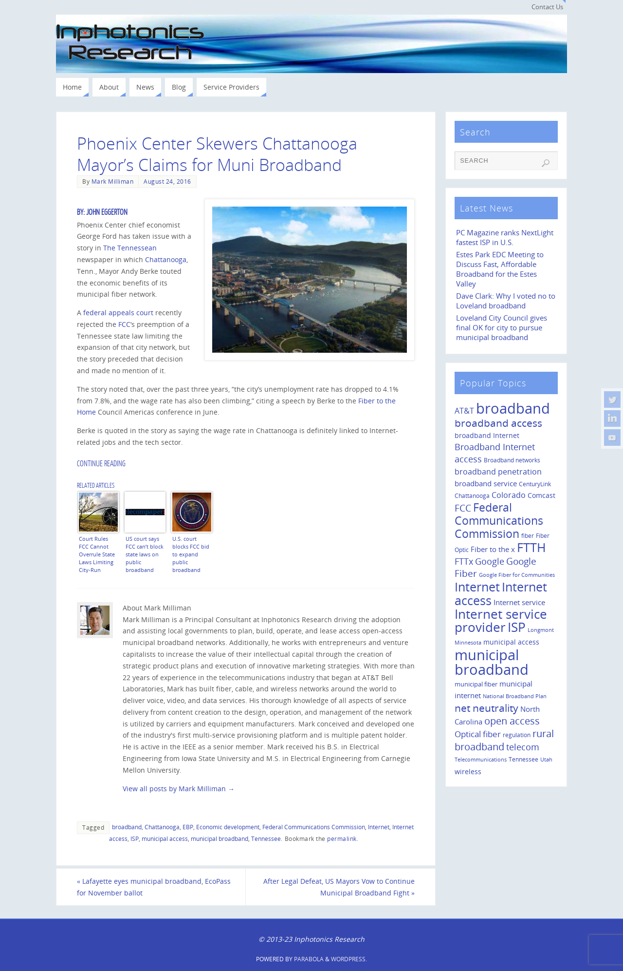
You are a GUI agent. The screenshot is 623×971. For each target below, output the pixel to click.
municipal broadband (219, 838)
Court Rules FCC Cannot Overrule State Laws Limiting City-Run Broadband (97, 554)
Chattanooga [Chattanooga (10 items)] (472, 495)
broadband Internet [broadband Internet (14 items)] (487, 435)
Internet (378, 827)
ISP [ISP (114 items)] (517, 627)
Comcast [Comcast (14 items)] (541, 495)
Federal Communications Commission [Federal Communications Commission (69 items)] (499, 520)
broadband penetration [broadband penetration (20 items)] (498, 471)
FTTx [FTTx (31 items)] (464, 561)
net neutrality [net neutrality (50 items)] (486, 708)
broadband (127, 827)
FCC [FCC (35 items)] (463, 508)
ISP (134, 838)
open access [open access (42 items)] (512, 720)
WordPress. (349, 959)
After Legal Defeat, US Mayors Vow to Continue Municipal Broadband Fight (339, 886)
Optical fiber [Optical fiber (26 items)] (478, 734)
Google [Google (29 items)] (489, 561)
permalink (342, 838)
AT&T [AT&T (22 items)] (464, 410)
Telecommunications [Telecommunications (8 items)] (481, 759)
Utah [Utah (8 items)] (546, 759)
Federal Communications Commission (313, 827)
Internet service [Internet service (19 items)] (519, 602)
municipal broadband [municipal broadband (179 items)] (492, 662)
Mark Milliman (113, 181)
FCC (124, 324)
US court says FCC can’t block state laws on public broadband (145, 554)
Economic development (227, 827)
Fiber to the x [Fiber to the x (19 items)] (493, 549)
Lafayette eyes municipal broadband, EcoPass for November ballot (154, 886)
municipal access (165, 838)
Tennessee (266, 838)
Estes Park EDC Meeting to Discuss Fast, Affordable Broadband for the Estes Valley (500, 269)
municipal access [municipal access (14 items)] (511, 642)
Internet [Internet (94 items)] (477, 586)
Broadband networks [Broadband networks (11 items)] (512, 460)
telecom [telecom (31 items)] (522, 747)
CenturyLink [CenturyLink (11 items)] (535, 484)
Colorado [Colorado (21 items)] (509, 495)
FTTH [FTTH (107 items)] (531, 547)
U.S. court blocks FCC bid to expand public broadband (190, 554)
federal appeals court (118, 312)
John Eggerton (107, 212)
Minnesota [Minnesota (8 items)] (468, 642)
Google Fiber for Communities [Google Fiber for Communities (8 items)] (517, 574)
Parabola (309, 959)
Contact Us (547, 7)
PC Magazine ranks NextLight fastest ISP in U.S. (504, 238)
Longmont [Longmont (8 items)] (541, 630)
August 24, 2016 (167, 181)
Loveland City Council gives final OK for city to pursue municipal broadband (501, 328)
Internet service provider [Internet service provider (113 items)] (501, 620)
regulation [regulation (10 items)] (517, 735)
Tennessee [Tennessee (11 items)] (523, 759)
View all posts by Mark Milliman (179, 788)
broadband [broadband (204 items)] (513, 408)
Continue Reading (101, 463)
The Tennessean (130, 247)
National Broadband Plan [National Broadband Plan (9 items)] (515, 696)
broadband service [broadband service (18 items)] (486, 483)
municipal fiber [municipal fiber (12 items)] (476, 684)
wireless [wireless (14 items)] (468, 771)
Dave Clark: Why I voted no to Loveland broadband (505, 301)
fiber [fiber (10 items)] (527, 535)
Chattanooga (165, 259)
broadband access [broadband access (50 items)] (498, 423)
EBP (188, 827)
